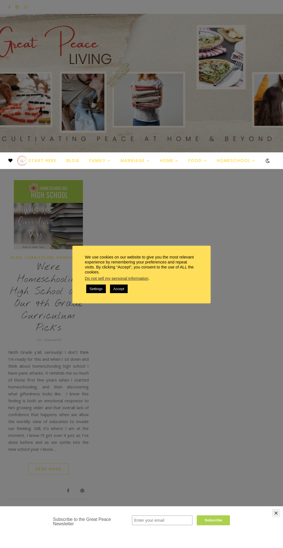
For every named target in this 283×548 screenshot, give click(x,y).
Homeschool (233, 160)
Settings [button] (96, 289)
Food (195, 160)
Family (97, 160)
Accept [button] (118, 289)
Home (166, 160)
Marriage (132, 160)
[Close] (276, 513)
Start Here (42, 160)
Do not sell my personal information (116, 278)
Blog (72, 160)
